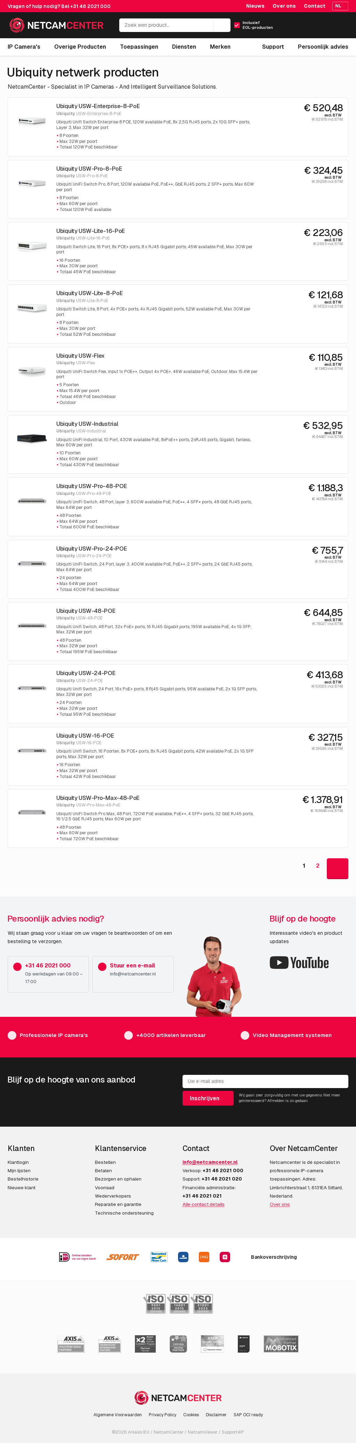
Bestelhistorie (23, 1179)
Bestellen (105, 1162)
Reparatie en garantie (118, 1204)
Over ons (284, 6)
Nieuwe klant (21, 1187)
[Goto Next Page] (337, 868)
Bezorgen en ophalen (118, 1179)
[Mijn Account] (313, 27)
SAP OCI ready (248, 1415)
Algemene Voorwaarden (118, 1415)
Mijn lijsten (19, 1170)
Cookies (191, 1415)
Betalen (103, 1170)
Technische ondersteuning (124, 1213)
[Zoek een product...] (174, 25)
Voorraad (104, 1187)
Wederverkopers (113, 1196)
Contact (314, 6)
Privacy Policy (162, 1415)
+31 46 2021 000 (90, 6)
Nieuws (255, 6)
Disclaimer (216, 1415)
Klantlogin (18, 1162)
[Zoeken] (221, 25)
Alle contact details (204, 1204)
